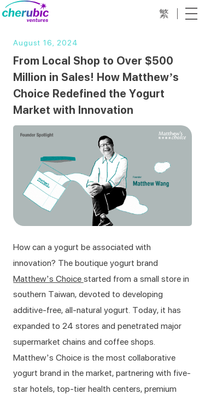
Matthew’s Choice (48, 279)
